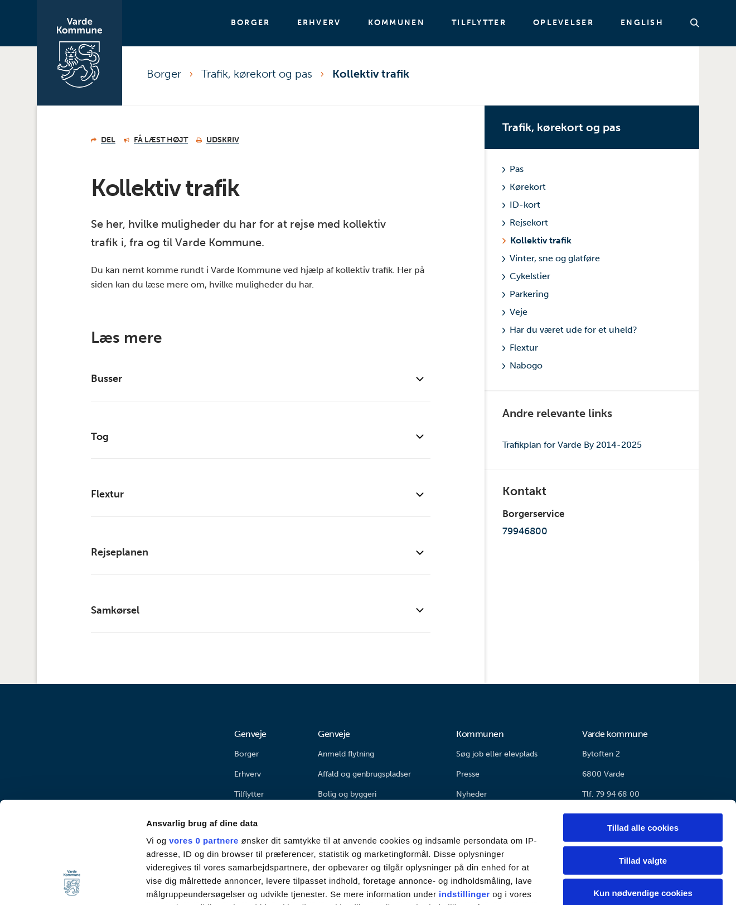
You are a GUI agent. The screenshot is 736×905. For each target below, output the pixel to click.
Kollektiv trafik (370, 73)
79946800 (525, 531)
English (642, 22)
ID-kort (521, 204)
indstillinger (464, 799)
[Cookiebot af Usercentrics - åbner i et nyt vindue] (72, 883)
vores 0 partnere (204, 745)
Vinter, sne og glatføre (551, 258)
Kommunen (396, 22)
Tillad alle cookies (643, 733)
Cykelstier (526, 276)
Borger (250, 22)
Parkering (525, 294)
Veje (514, 312)
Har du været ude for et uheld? (569, 329)
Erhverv (319, 22)
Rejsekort (525, 222)
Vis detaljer (579, 883)
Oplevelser (563, 22)
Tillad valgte (643, 765)
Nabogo (522, 365)
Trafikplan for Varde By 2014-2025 (572, 444)
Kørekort (524, 186)
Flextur (520, 347)
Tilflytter (479, 22)
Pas (513, 169)
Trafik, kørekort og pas (256, 73)
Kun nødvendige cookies (643, 798)
